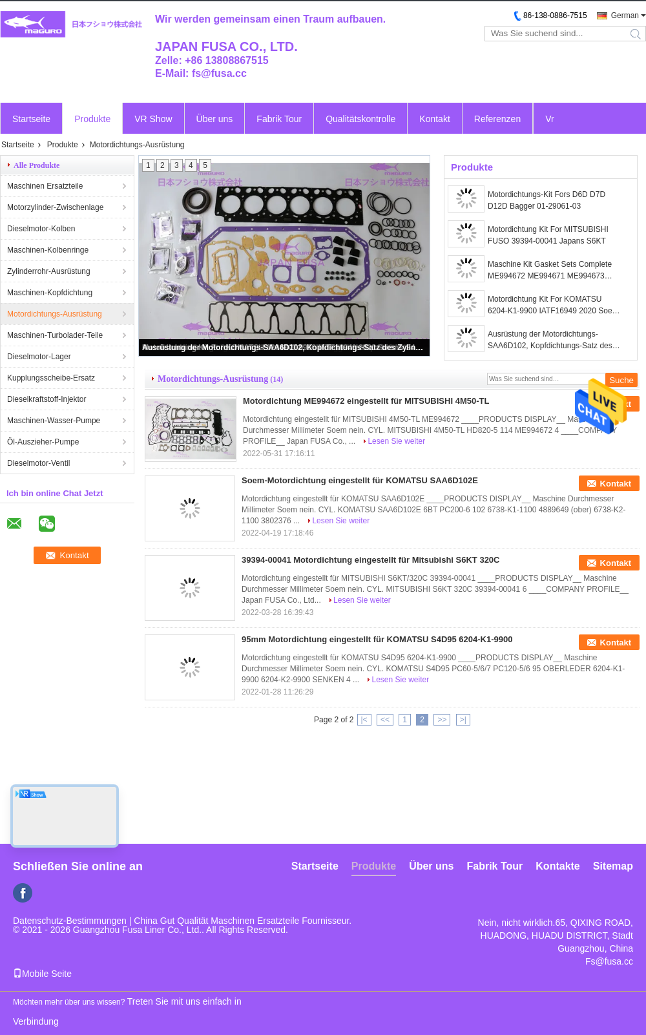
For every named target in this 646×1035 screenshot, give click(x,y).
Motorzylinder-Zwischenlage (55, 207)
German (625, 15)
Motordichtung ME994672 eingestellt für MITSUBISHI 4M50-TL (366, 401)
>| (463, 719)
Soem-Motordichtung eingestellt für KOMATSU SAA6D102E (360, 480)
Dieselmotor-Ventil (38, 463)
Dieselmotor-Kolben (41, 228)
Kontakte (557, 866)
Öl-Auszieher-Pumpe (43, 441)
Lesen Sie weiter (396, 441)
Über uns (214, 119)
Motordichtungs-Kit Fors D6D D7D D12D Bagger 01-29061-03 (546, 200)
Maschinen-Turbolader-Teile (55, 335)
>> (441, 719)
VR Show (153, 119)
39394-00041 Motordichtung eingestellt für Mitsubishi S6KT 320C (370, 560)
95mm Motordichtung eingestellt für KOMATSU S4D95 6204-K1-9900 (377, 639)
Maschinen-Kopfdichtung (49, 292)
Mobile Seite (42, 973)
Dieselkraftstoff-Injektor (47, 399)
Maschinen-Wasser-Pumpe (53, 420)
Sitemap (613, 866)
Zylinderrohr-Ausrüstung (48, 271)
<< (385, 719)
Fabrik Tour (279, 119)
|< (364, 719)
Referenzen (497, 119)
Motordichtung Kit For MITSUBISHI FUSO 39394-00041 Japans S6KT (548, 235)
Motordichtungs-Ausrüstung (54, 314)
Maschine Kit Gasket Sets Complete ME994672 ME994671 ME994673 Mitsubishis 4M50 (550, 271)
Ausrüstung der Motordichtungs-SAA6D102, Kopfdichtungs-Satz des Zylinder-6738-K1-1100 (285, 347)
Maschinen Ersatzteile (45, 186)
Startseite (31, 119)
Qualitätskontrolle (360, 119)
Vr (549, 119)
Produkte (92, 119)
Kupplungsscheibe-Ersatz (51, 377)
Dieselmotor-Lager (39, 356)
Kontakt (434, 119)
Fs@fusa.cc (609, 961)
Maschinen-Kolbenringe (48, 250)
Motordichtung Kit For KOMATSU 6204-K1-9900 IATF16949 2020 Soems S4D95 (555, 306)
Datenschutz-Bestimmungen (70, 920)
